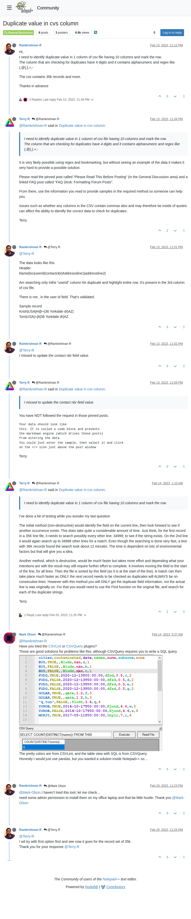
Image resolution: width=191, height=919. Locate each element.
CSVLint (54, 646)
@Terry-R (26, 254)
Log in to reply (172, 32)
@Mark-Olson (30, 792)
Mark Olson (27, 634)
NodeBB (91, 887)
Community (48, 7)
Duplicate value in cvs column (82, 126)
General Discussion (18, 32)
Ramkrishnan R (30, 45)
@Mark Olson (55, 786)
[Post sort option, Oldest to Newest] (154, 32)
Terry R (24, 119)
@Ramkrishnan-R (33, 126)
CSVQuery (74, 646)
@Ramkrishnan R (45, 119)
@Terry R (52, 247)
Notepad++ (111, 879)
